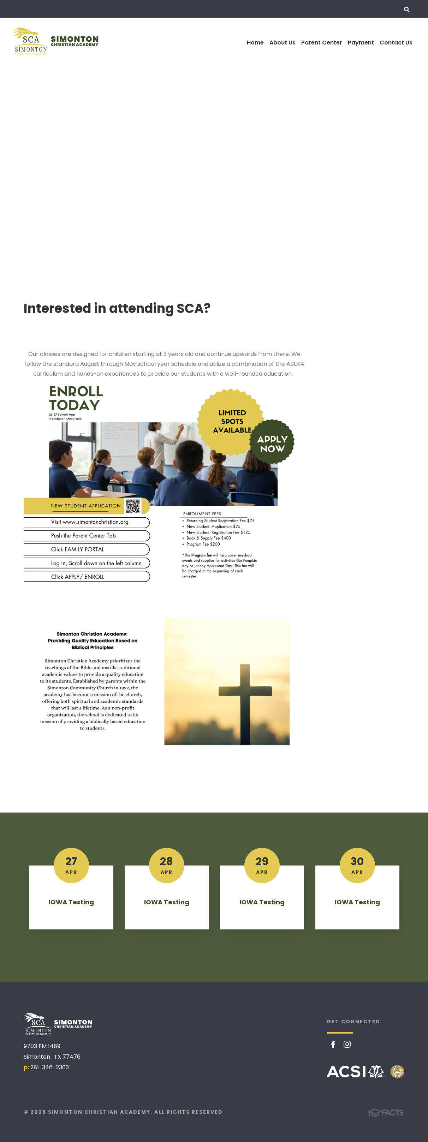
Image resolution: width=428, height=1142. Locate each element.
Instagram (347, 1044)
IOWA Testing (71, 902)
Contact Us (396, 42)
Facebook (333, 1044)
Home (255, 42)
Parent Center (321, 42)
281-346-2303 (49, 1067)
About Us (282, 42)
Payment (361, 42)
